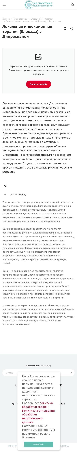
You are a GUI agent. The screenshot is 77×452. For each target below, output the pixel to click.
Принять (38, 444)
